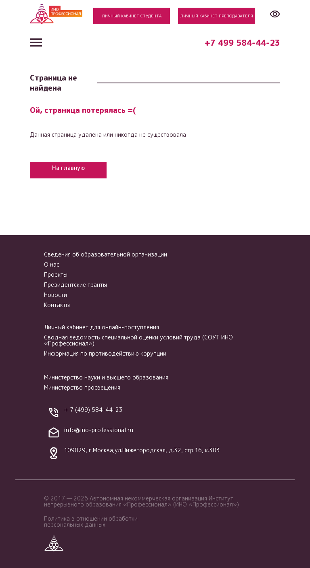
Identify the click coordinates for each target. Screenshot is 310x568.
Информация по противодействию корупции (105, 353)
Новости (55, 295)
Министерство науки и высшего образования (106, 377)
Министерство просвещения (82, 387)
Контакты (57, 305)
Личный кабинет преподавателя (216, 16)
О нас (51, 264)
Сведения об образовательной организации (105, 254)
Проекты (55, 274)
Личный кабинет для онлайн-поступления (101, 327)
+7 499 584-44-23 (242, 42)
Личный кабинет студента (131, 16)
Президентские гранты (75, 284)
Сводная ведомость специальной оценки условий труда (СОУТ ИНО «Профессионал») (138, 340)
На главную (68, 168)
